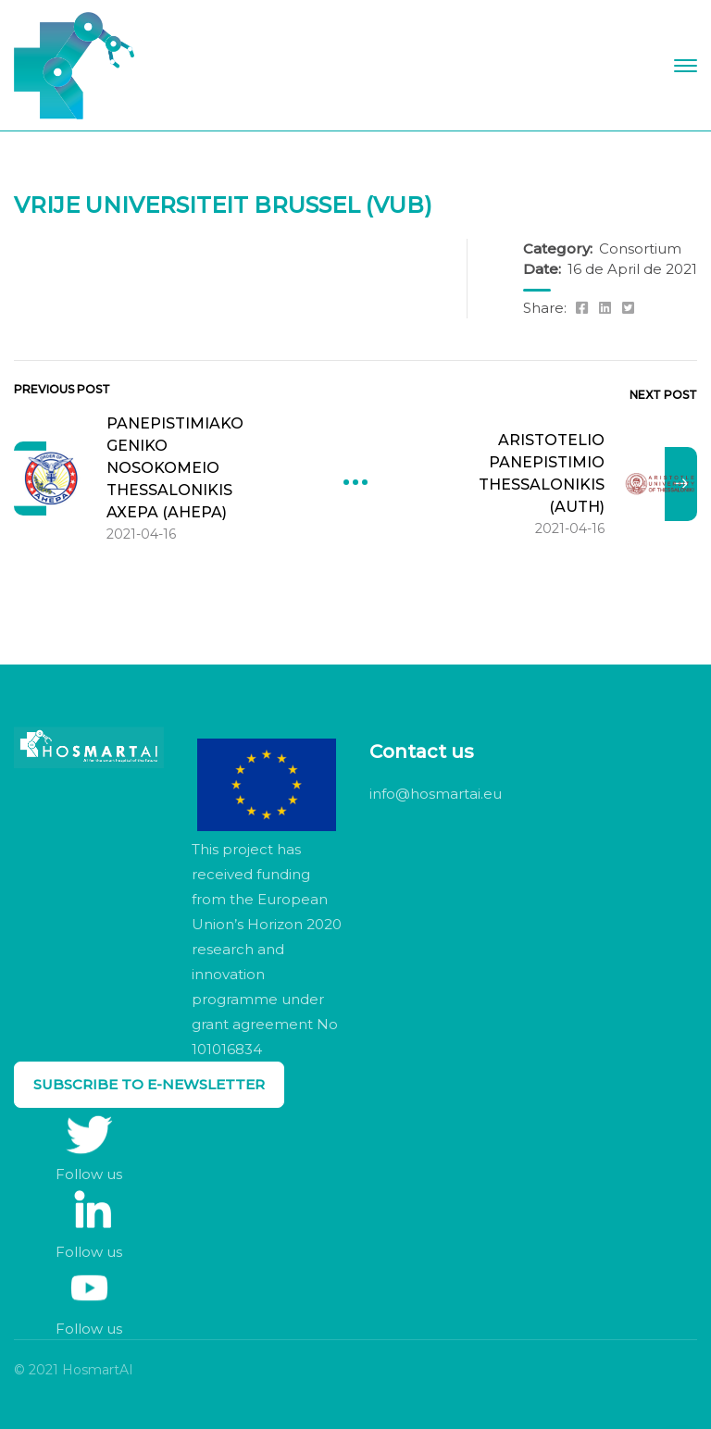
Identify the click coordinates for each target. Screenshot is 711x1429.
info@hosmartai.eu (435, 793)
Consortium (640, 248)
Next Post (663, 395)
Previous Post (62, 389)
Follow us (89, 1174)
